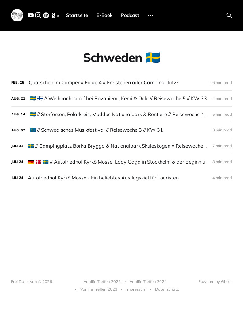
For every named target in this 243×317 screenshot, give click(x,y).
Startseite (77, 15)
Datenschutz (167, 289)
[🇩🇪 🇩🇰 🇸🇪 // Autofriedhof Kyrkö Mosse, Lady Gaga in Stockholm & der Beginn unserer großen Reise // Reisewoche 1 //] (121, 162)
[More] (150, 15)
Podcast (130, 15)
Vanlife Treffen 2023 (98, 289)
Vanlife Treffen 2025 (102, 281)
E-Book (104, 15)
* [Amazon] (55, 16)
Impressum (136, 289)
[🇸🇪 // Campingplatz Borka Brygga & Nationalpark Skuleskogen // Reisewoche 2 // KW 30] (121, 146)
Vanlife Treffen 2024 (148, 281)
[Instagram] (38, 16)
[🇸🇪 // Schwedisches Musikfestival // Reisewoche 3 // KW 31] (121, 130)
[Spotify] (46, 16)
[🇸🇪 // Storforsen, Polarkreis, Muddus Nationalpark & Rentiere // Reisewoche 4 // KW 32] (121, 114)
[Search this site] (229, 15)
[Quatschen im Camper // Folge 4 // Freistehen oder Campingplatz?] (121, 82)
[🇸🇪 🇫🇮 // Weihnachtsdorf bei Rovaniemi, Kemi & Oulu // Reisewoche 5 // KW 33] (121, 98)
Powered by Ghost (215, 281)
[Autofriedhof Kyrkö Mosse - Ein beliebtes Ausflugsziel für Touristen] (121, 178)
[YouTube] (31, 16)
